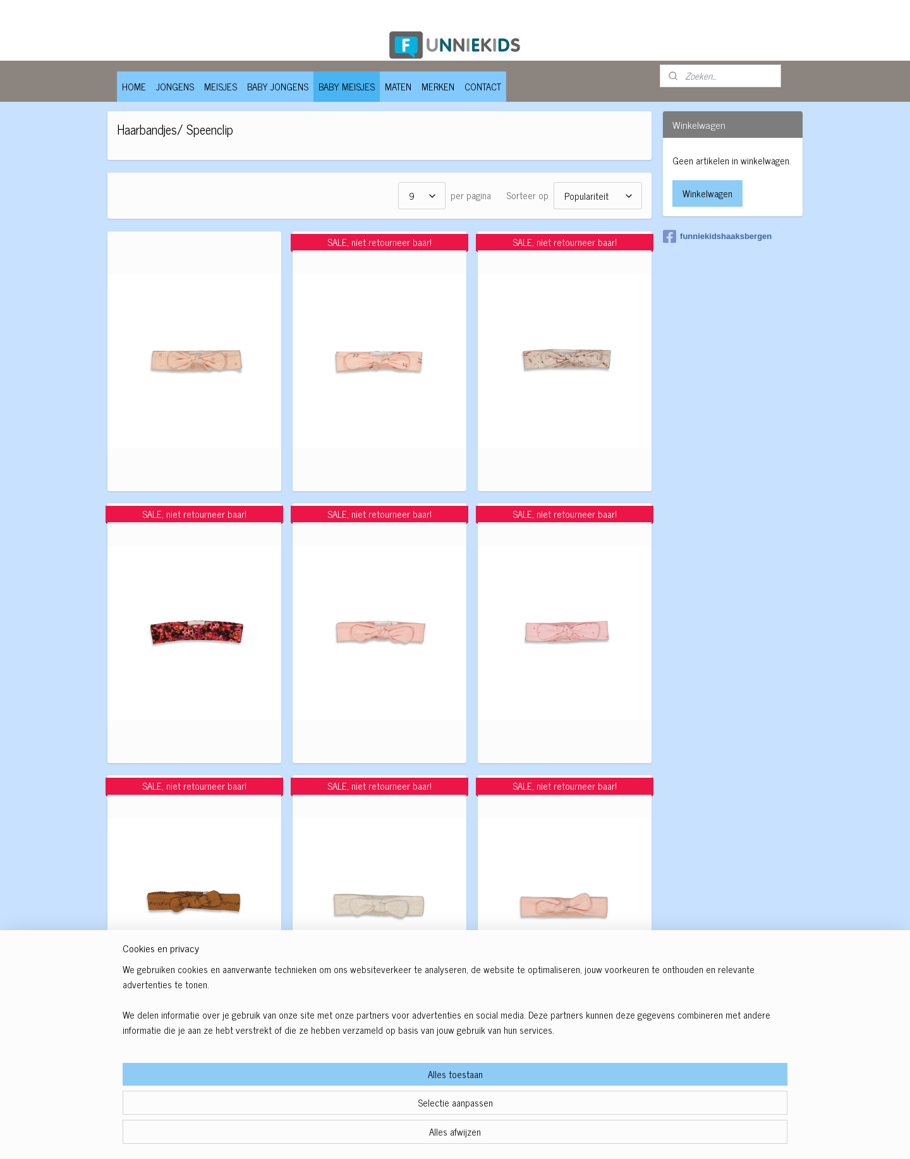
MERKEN (438, 86)
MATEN (398, 86)
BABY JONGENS (277, 86)
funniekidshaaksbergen (717, 236)
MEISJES (220, 86)
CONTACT (482, 86)
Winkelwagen (707, 193)
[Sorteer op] (597, 196)
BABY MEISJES (346, 86)
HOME (134, 86)
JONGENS (175, 86)
